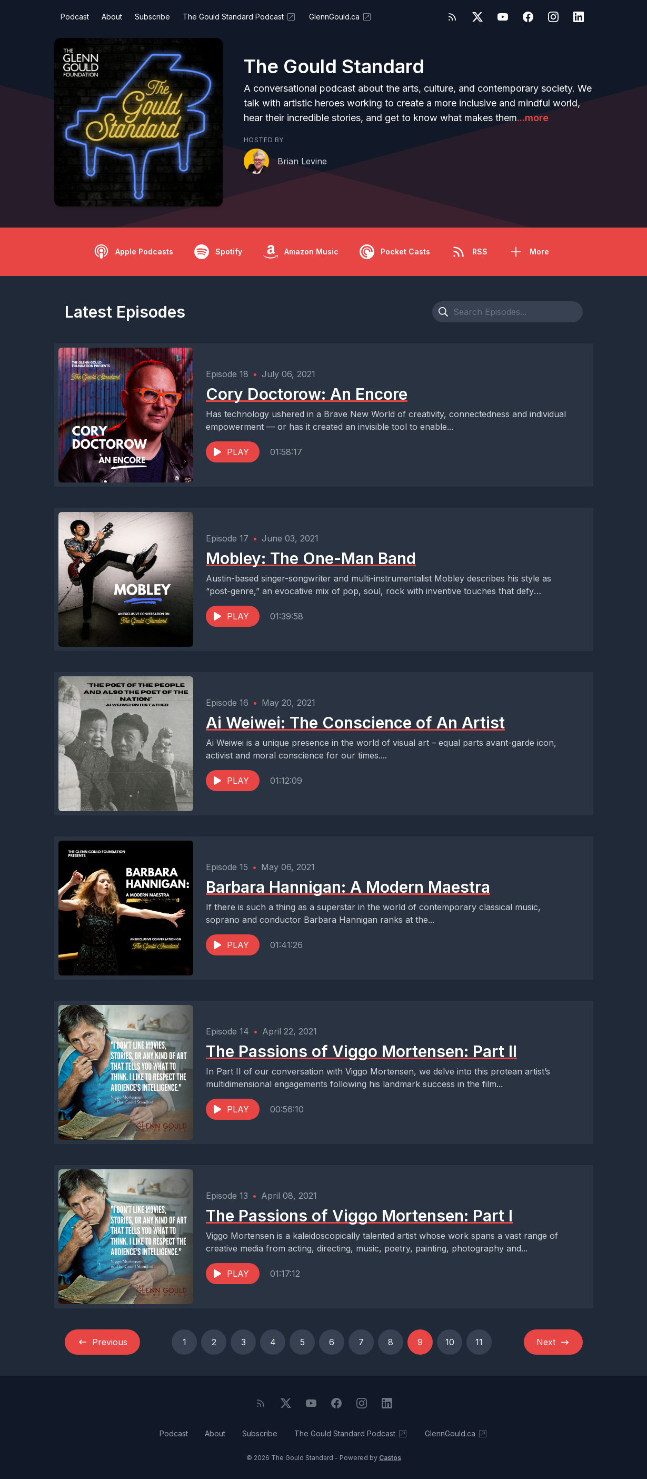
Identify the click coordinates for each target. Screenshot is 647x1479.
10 (449, 1342)
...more (533, 117)
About (112, 16)
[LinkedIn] (578, 16)
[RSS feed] (452, 16)
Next (553, 1342)
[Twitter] (477, 16)
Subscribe (152, 16)
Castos (390, 1458)
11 (479, 1342)
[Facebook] (528, 16)
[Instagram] (553, 16)
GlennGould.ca (340, 17)
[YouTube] (502, 16)
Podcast (75, 16)
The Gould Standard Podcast (239, 17)
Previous (102, 1342)
